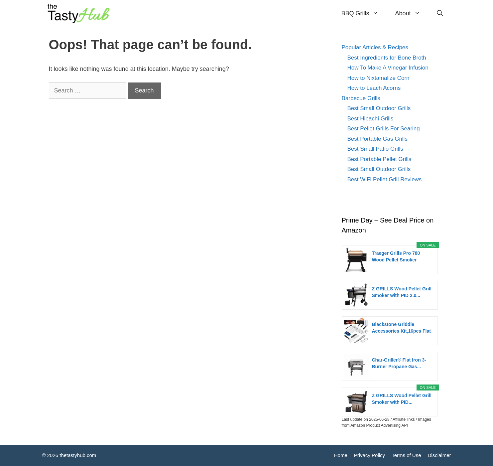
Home (340, 455)
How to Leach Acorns (374, 88)
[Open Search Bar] (440, 13)
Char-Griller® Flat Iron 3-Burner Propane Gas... (399, 363)
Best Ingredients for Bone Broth (386, 58)
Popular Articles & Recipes (375, 47)
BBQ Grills (364, 13)
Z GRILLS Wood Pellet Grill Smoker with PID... (401, 399)
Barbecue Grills (361, 98)
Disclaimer (439, 455)
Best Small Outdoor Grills (379, 108)
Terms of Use (406, 455)
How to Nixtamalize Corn (378, 78)
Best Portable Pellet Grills (379, 159)
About (411, 13)
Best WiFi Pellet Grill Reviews (384, 179)
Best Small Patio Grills (375, 149)
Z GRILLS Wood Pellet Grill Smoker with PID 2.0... (401, 292)
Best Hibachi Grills (370, 118)
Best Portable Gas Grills (377, 139)
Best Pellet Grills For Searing (383, 128)
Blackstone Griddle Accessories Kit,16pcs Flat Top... (401, 328)
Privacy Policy (369, 455)
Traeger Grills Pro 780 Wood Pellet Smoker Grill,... (396, 256)
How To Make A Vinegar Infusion (388, 68)
